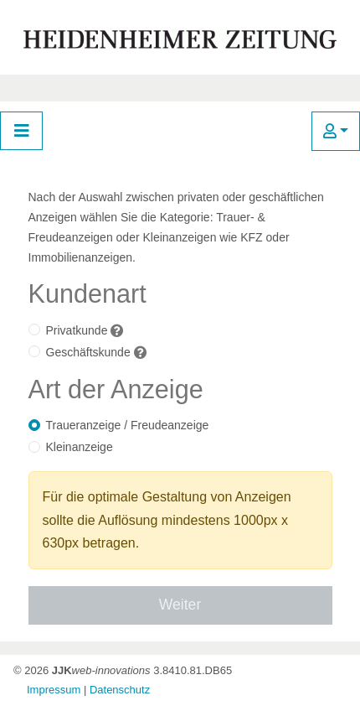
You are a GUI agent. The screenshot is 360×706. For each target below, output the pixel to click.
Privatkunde (77, 330)
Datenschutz (120, 689)
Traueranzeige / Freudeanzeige (127, 425)
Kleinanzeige (79, 447)
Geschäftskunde (88, 352)
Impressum (53, 689)
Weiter (180, 604)
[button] (335, 131)
